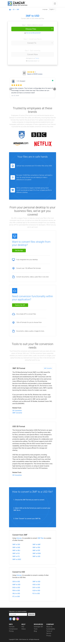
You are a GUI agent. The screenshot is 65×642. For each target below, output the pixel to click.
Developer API (38, 627)
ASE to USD (36, 584)
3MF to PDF (36, 550)
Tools (35, 629)
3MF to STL (16, 556)
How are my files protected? (33, 33)
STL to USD (16, 596)
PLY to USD (36, 593)
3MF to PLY (16, 553)
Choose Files (31, 29)
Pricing (11, 631)
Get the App (19, 250)
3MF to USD (36, 556)
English (52, 9)
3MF (18, 9)
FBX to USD (16, 590)
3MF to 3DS (16, 544)
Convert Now (32, 54)
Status (23, 629)
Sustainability (50, 629)
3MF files (41, 538)
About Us (49, 627)
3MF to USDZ (16, 559)
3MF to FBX (36, 547)
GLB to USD (36, 590)
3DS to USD (16, 581)
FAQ (22, 627)
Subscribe (31, 614)
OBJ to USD (16, 593)
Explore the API (20, 305)
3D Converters (17, 410)
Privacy (48, 636)
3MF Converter (48, 368)
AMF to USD (16, 584)
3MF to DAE (16, 547)
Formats (11, 627)
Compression (13, 629)
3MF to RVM (37, 553)
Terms (37, 58)
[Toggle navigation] (54, 3)
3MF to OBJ (16, 550)
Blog (35, 631)
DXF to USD (36, 587)
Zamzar (19, 538)
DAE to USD (16, 587)
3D (13, 9)
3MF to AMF (37, 544)
